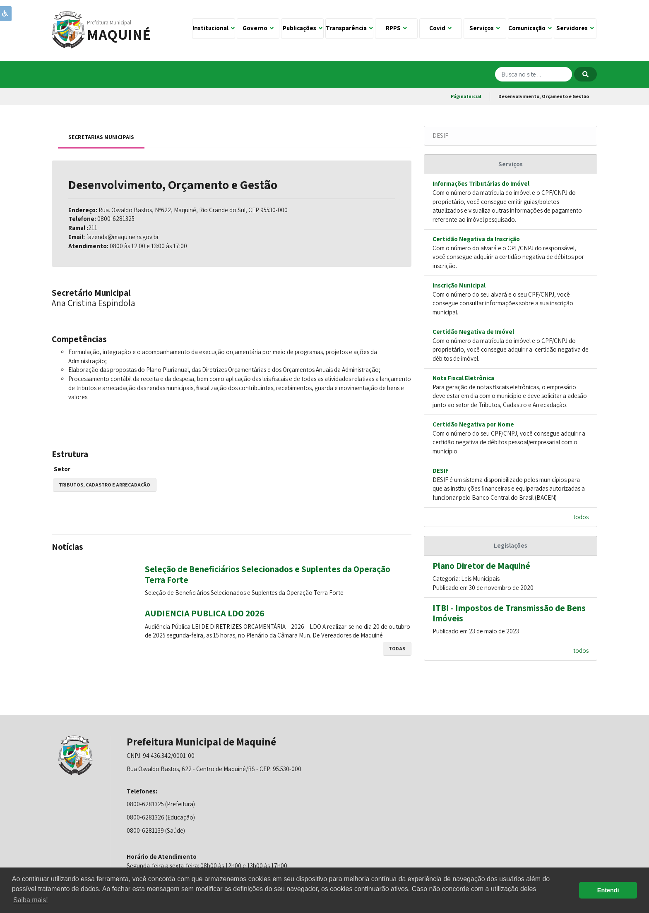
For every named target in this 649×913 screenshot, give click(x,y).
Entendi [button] (608, 890)
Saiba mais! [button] (30, 899)
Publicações (302, 28)
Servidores (575, 28)
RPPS (396, 28)
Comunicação (530, 28)
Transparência (349, 28)
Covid (440, 28)
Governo (258, 28)
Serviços (484, 28)
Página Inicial (466, 96)
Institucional (213, 28)
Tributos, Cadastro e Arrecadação (104, 485)
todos (581, 517)
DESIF (440, 135)
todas (397, 648)
